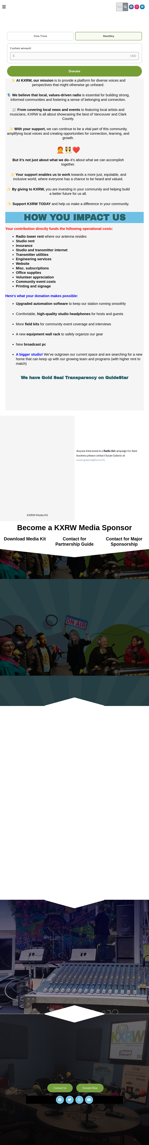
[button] (4, 7)
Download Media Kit (25, 490)
